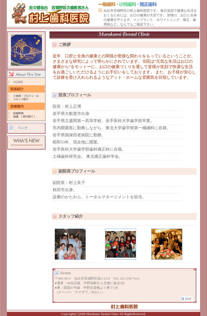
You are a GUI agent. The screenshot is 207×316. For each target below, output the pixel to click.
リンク (23, 128)
